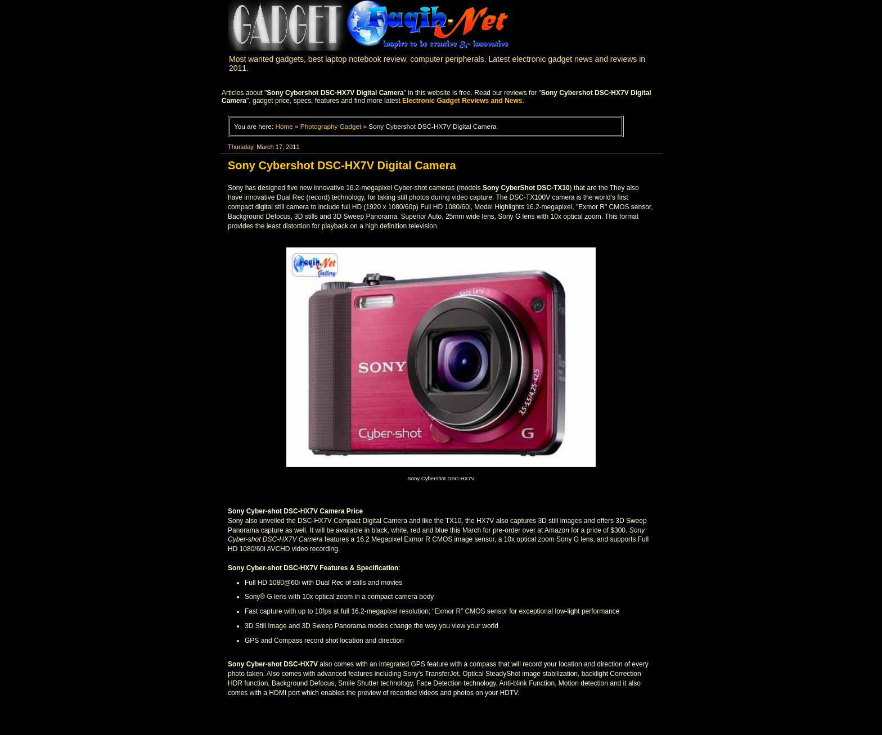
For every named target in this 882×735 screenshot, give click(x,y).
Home (283, 126)
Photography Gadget (330, 126)
